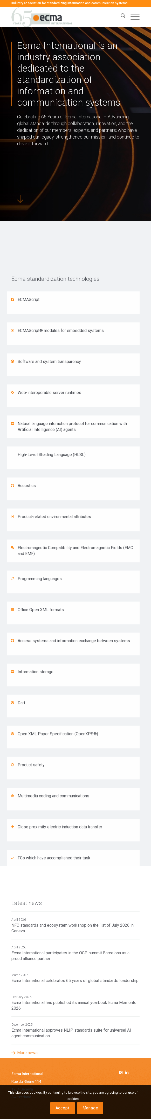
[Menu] (132, 16)
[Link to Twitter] (121, 1071)
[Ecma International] (62, 16)
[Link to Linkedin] (126, 1073)
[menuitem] (120, 16)
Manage (90, 1108)
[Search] (120, 16)
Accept (63, 1108)
